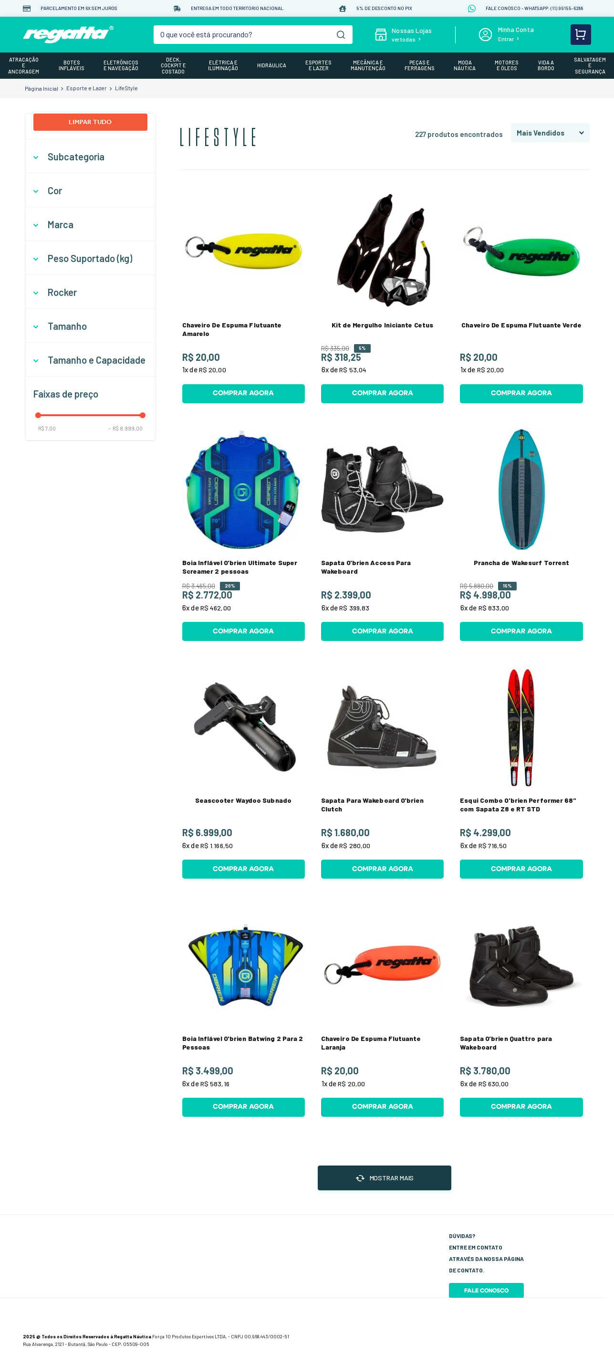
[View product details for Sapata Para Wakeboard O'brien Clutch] (382, 772)
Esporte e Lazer (86, 87)
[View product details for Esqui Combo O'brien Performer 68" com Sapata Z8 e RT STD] (521, 772)
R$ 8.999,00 (125, 428)
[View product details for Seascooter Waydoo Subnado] (243, 772)
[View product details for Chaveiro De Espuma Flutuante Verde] (521, 296)
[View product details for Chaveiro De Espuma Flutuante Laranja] (382, 1010)
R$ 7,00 (47, 428)
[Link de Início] (41, 88)
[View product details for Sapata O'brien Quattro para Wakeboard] (521, 1010)
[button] (90, 156)
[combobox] (253, 34)
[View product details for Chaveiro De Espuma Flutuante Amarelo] (243, 296)
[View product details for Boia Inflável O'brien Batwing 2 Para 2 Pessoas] (243, 1010)
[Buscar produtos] (341, 35)
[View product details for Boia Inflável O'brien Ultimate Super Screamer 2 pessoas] (243, 534)
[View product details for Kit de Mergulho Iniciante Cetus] (382, 296)
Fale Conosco (486, 1290)
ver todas (404, 39)
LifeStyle (126, 87)
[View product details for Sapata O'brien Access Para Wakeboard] (382, 534)
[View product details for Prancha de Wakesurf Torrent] (521, 534)
